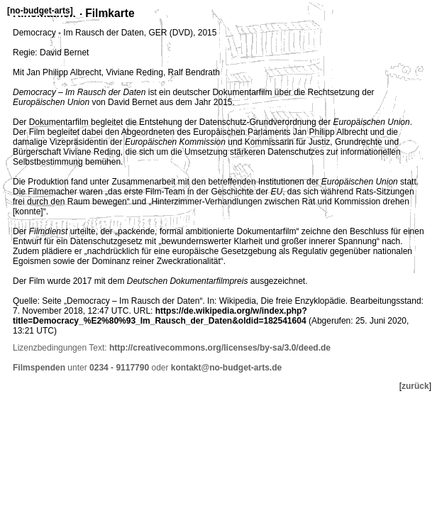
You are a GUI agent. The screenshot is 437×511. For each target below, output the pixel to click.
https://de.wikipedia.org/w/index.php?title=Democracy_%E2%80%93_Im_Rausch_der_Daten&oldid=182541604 (160, 316)
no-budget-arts (40, 11)
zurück (415, 386)
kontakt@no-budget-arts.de (226, 368)
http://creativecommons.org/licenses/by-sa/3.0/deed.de (220, 348)
